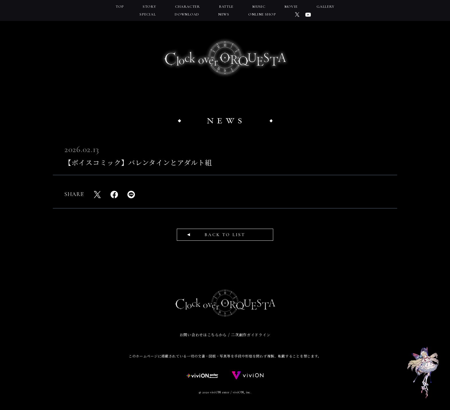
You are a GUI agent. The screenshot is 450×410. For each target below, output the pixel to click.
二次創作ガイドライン (250, 334)
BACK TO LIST (225, 235)
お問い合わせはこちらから (203, 334)
